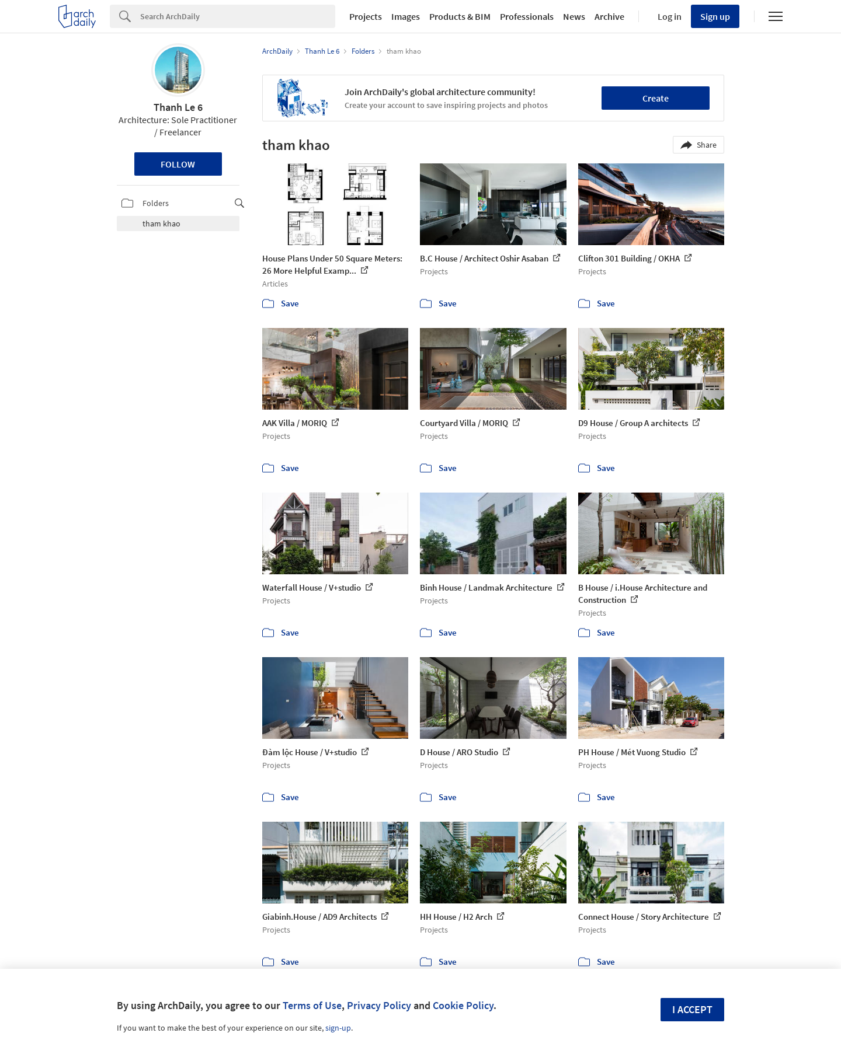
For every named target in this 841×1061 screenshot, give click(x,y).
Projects (365, 16)
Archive (609, 16)
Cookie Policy (463, 1005)
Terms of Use (312, 1005)
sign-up (338, 1027)
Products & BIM (460, 16)
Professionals (527, 16)
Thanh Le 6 (178, 107)
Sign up (715, 16)
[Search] (237, 16)
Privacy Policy (379, 1005)
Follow (178, 164)
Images (405, 16)
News (574, 16)
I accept (692, 1009)
